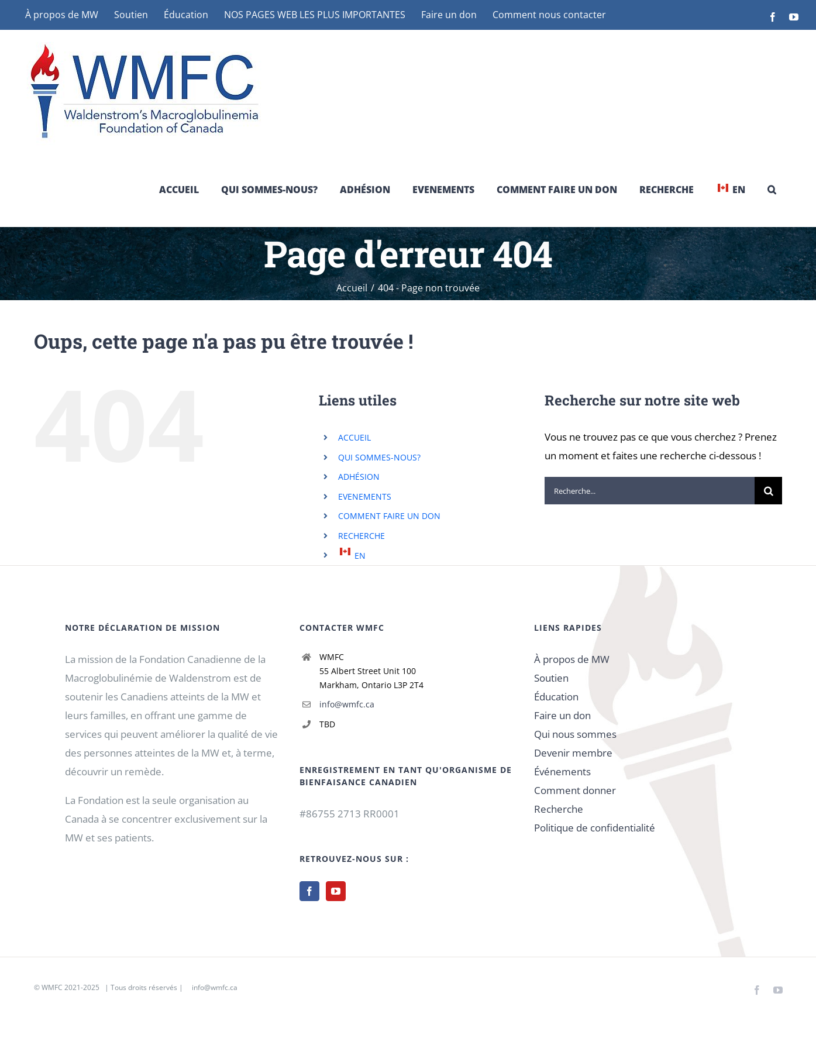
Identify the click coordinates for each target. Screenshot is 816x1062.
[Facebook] (309, 891)
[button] (771, 189)
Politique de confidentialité (594, 827)
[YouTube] (336, 891)
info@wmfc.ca (346, 704)
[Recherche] (768, 490)
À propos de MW (572, 659)
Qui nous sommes (575, 734)
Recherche (558, 809)
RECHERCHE (361, 535)
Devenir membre (573, 752)
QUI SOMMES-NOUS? (379, 457)
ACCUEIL (354, 437)
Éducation (556, 696)
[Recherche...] (650, 490)
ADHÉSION (359, 476)
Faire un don (562, 715)
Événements (562, 771)
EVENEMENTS (364, 496)
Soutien (551, 678)
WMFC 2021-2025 (70, 987)
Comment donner (575, 790)
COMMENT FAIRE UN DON (389, 515)
